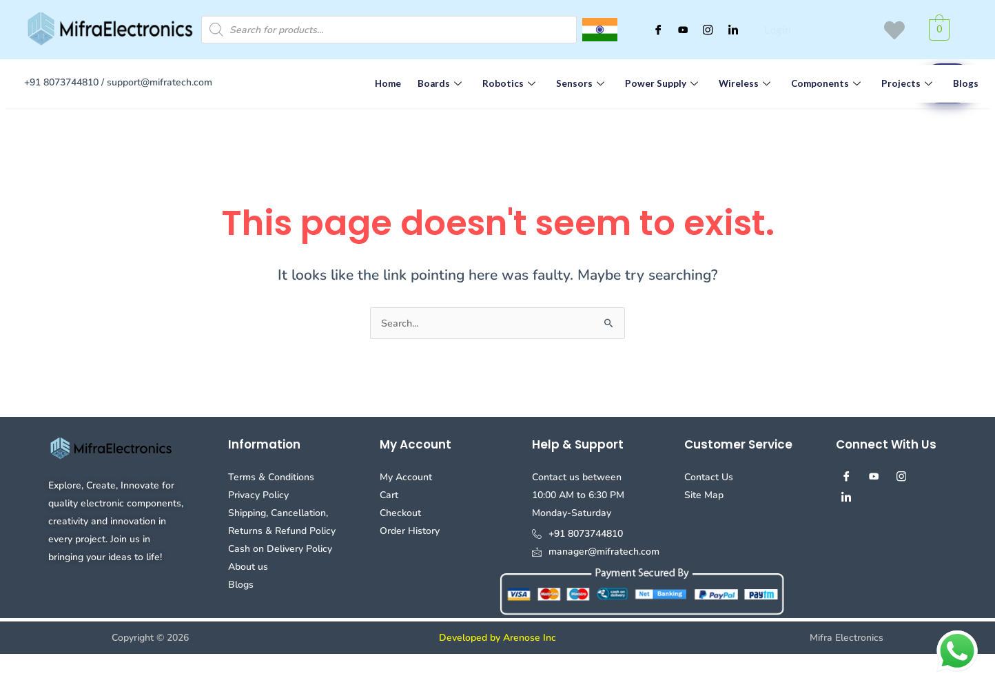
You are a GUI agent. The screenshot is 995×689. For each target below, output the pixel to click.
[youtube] (676, 29)
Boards (438, 83)
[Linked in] (731, 29)
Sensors (575, 83)
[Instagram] (704, 29)
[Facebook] (649, 29)
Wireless (735, 83)
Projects (893, 83)
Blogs (948, 83)
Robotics (506, 83)
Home (386, 83)
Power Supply (654, 83)
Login (776, 30)
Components (814, 83)
